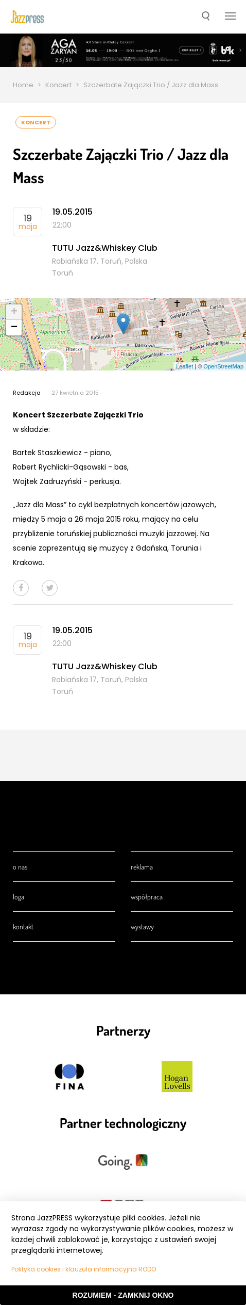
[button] (205, 17)
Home (23, 85)
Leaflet (184, 366)
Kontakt (23, 926)
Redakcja (27, 393)
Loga (18, 896)
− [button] (14, 327)
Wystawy (142, 926)
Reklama (142, 866)
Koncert (58, 85)
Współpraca (147, 896)
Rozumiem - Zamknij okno (123, 1295)
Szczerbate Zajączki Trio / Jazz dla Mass (150, 85)
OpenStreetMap (223, 366)
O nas (20, 866)
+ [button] (14, 312)
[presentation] (27, 17)
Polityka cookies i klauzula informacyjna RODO (83, 1269)
